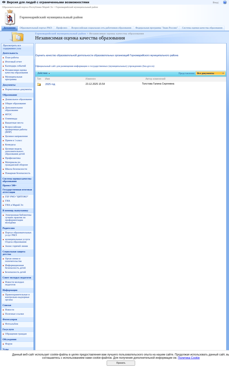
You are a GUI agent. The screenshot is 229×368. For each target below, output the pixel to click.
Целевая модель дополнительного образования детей (15, 151)
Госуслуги (8, 329)
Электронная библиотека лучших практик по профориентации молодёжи (18, 219)
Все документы (205, 73)
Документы (9, 85)
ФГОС (8, 114)
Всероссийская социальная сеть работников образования (101, 27)
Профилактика (12, 158)
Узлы (6, 349)
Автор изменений (156, 78)
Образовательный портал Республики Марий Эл (27, 7)
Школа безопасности (16, 169)
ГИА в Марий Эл (14, 205)
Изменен (91, 78)
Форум (8, 343)
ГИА (7, 200)
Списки (7, 305)
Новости (9, 309)
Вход (215, 2)
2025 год (50, 84)
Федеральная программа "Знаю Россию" (157, 27)
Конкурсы (10, 144)
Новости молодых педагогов (14, 283)
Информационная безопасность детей (15, 266)
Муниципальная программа (13, 78)
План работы (12, 57)
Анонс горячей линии (16, 246)
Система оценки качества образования (202, 27)
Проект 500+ (10, 185)
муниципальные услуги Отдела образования (17, 240)
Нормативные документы (18, 89)
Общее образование (15, 103)
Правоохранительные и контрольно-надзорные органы (17, 297)
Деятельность (10, 53)
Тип (39, 78)
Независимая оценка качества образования (16, 71)
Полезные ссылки (14, 314)
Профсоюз (61, 27)
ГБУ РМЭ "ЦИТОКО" (16, 196)
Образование (10, 95)
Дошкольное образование (18, 99)
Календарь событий (15, 66)
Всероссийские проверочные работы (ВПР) (16, 129)
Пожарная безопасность (17, 173)
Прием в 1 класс (13, 140)
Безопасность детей (15, 272)
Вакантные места (14, 122)
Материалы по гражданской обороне (16, 163)
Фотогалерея (10, 319)
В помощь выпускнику (15, 210)
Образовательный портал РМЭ (36, 27)
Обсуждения (9, 339)
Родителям (9, 228)
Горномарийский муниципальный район (77, 7)
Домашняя (9, 27)
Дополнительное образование (14, 108)
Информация (10, 290)
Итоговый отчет (13, 61)
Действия (42, 73)
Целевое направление (16, 136)
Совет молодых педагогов (17, 277)
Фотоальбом (11, 323)
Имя (47, 78)
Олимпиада (11, 118)
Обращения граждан (16, 333)
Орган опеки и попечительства (13, 259)
